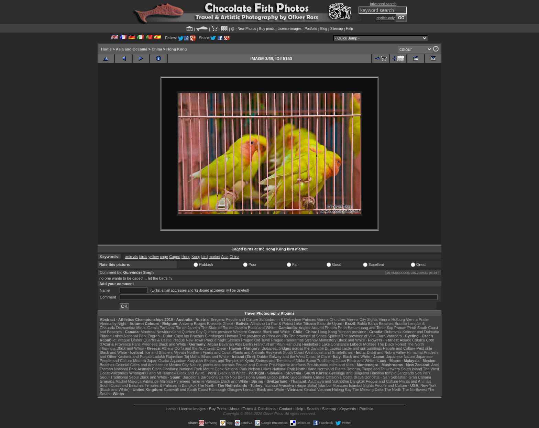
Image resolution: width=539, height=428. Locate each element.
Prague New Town (188, 340)
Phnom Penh (405, 328)
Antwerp (186, 324)
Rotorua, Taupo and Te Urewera (373, 369)
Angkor (305, 328)
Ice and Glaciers (159, 352)
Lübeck (356, 344)
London (249, 389)
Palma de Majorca (158, 381)
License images (289, 29)
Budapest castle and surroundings (353, 348)
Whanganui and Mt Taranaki (152, 373)
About (235, 409)
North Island (306, 369)
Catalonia (333, 377)
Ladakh (159, 356)
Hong (186, 257)
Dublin (262, 356)
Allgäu (212, 344)
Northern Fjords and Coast (209, 352)
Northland (326, 369)
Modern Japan (145, 361)
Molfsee (370, 344)
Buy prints (266, 29)
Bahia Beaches (381, 324)
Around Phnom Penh (328, 328)
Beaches (107, 365)
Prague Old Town (255, 340)
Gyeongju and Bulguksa (349, 373)
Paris (136, 344)
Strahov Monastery (320, 340)
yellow (153, 257)
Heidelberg (311, 344)
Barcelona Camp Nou (219, 377)
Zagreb (153, 336)
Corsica (418, 340)
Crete (221, 348)
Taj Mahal (192, 356)
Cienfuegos (214, 336)
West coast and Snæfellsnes (329, 352)
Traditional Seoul (124, 377)
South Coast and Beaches (122, 385)
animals (131, 257)
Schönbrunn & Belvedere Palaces (287, 319)
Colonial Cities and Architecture (142, 365)
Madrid (121, 381)
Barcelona (191, 377)
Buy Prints (217, 409)
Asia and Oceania (131, 49)
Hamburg (293, 344)
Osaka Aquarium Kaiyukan (180, 361)
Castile (319, 377)
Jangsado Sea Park (413, 373)
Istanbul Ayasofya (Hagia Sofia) (290, 385)
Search (313, 409)
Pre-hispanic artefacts (287, 365)
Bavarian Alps (230, 344)
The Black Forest (391, 344)
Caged (174, 257)
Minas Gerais (147, 328)
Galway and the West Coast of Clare (299, 356)
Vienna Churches (331, 319)
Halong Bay (342, 389)
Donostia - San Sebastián (386, 377)
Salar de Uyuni (329, 324)
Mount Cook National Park (225, 369)
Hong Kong (176, 49)
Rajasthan (174, 356)
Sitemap (336, 29)
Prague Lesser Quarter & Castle (145, 340)
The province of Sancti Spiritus (314, 336)
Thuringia (108, 348)
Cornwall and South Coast (186, 389)
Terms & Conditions (259, 409)
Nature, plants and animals (212, 365)
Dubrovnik (393, 332)
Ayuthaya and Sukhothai (328, 381)
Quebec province (218, 332)
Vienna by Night (113, 324)
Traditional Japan (331, 361)
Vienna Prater (417, 319)
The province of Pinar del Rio (263, 336)
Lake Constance (335, 344)
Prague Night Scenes (222, 340)
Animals (144, 369)
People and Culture (242, 319)
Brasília (401, 324)
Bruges (200, 324)
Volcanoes (119, 373)
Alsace (405, 340)
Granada (107, 381)
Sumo (311, 361)
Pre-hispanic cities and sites (330, 365)
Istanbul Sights (361, 385)
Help (349, 29)
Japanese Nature (400, 356)
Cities (157, 369)
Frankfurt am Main (269, 344)
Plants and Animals (248, 352)
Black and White (261, 328)
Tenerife (198, 381)
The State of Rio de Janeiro (224, 328)
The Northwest (414, 389)
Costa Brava (353, 377)
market (214, 257)
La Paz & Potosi (279, 324)
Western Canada (247, 332)
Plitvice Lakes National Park (123, 336)
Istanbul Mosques (333, 385)
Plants (340, 369)
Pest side (424, 348)
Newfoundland (168, 332)
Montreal (148, 332)
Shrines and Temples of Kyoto (229, 361)
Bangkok (357, 381)
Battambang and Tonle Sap (370, 328)
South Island (411, 369)
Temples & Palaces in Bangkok (171, 385)
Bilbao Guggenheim (295, 377)
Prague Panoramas (287, 340)
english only (385, 18)
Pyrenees (149, 344)
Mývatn (180, 352)
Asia (224, 257)
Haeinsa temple (383, 373)
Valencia (213, 381)
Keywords (347, 409)
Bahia (362, 324)
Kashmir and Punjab (135, 356)
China (157, 49)
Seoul (104, 377)
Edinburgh (217, 389)
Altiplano (257, 324)
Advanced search (383, 4)
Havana (231, 336)
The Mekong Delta (368, 389)
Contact (285, 409)
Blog (323, 29)
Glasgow (234, 389)
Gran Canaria (419, 377)
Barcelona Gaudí (252, 377)
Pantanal (167, 328)
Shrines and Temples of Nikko (280, 361)
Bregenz (218, 319)
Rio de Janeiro (188, 328)
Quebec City (192, 332)
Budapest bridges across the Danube (293, 348)
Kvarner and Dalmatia (421, 332)
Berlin (248, 344)
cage (164, 257)
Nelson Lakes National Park (271, 369)
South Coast (293, 352)
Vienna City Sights (362, 319)
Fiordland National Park (182, 369)
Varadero (394, 336)
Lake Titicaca (305, 324)
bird (204, 257)
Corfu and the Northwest (195, 348)
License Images (192, 409)
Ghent (228, 324)
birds (143, 257)
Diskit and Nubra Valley (386, 352)
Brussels (214, 324)
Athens (167, 348)
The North (415, 344)
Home (106, 49)
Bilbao (272, 377)
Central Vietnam (317, 389)
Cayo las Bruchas (189, 336)
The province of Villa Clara (363, 336)
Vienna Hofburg (392, 319)
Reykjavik (274, 352)
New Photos (247, 29)
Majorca (135, 381)
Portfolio (311, 29)
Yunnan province (352, 332)
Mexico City (179, 365)
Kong (195, 257)
